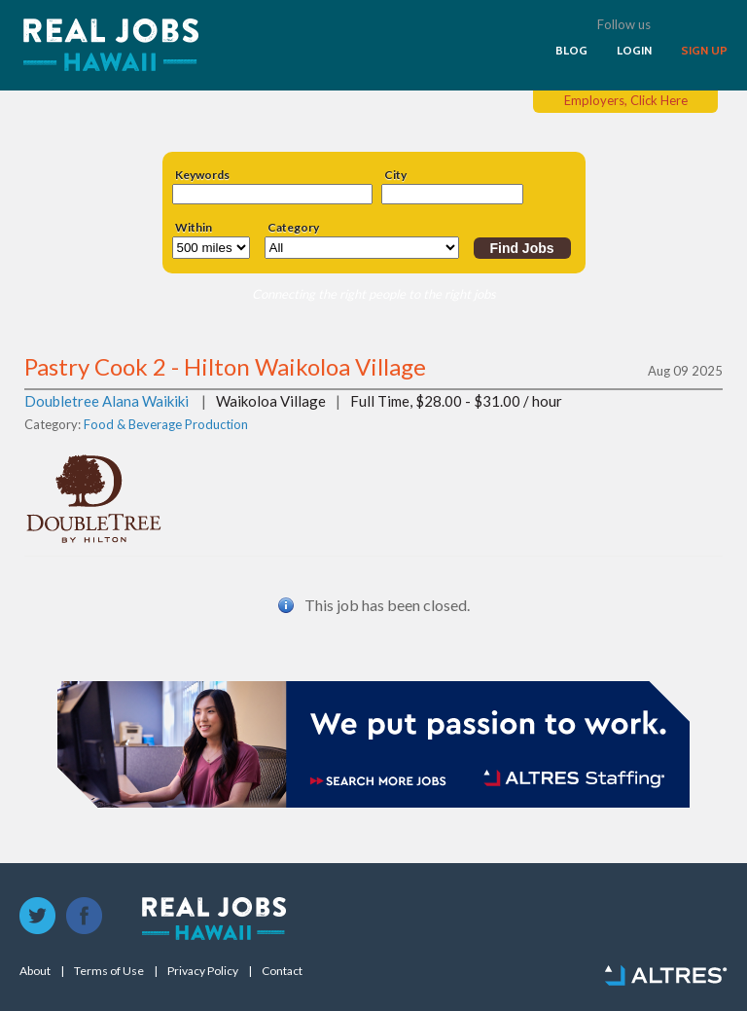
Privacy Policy (202, 971)
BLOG (571, 50)
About (35, 971)
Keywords (202, 175)
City (395, 175)
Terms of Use (109, 971)
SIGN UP (704, 50)
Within (193, 228)
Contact (282, 971)
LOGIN (634, 50)
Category (293, 228)
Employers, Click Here (626, 100)
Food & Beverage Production (166, 424)
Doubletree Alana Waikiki (106, 401)
